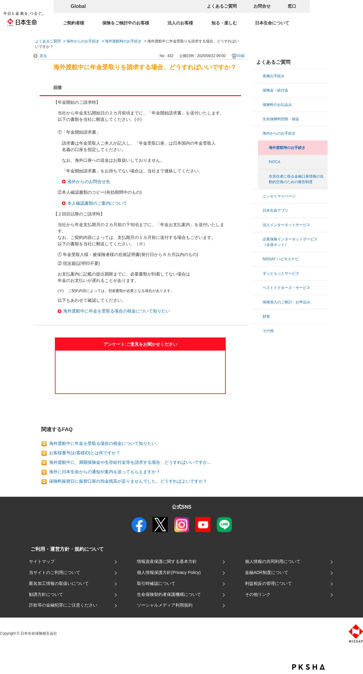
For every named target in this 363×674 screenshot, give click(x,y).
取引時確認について (156, 583)
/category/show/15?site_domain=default (258, 104)
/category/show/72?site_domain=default (258, 316)
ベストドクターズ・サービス (286, 288)
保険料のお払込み (277, 105)
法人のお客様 (180, 22)
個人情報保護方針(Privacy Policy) (169, 572)
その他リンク (258, 594)
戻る (43, 56)
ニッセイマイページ (279, 196)
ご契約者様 (73, 22)
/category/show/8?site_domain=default (258, 90)
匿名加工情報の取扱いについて (59, 583)
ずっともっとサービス (281, 273)
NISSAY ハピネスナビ (281, 259)
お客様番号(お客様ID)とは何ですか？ (84, 452)
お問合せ (262, 6)
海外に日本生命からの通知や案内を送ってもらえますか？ (104, 471)
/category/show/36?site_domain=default (258, 119)
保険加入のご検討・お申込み (286, 302)
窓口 (292, 6)
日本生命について (272, 22)
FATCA (274, 162)
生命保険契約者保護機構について (169, 594)
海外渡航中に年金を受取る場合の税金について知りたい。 (104, 443)
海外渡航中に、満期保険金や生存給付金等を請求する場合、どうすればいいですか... (130, 462)
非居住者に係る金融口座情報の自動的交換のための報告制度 (296, 179)
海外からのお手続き (82, 41)
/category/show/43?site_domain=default (258, 273)
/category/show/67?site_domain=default (258, 259)
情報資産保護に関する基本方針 (167, 561)
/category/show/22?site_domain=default (258, 302)
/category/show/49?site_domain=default (258, 210)
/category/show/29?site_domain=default (258, 196)
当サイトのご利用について (54, 572)
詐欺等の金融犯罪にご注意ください (63, 605)
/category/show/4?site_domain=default (258, 225)
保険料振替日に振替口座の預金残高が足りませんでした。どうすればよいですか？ (128, 481)
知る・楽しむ (224, 22)
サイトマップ (42, 561)
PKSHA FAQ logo (308, 667)
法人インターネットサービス (286, 225)
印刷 (241, 56)
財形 (266, 316)
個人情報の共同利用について (272, 561)
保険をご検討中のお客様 (125, 22)
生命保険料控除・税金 (281, 119)
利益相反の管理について (268, 583)
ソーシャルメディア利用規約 (164, 605)
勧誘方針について (46, 594)
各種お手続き (274, 76)
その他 (268, 331)
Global (78, 6)
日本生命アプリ (275, 210)
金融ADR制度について (266, 572)
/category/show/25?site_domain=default (258, 239)
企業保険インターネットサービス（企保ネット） (290, 242)
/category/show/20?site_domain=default (258, 133)
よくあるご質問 (222, 6)
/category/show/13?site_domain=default (258, 76)
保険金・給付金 (275, 90)
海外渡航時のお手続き (123, 41)
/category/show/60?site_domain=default (258, 330)
